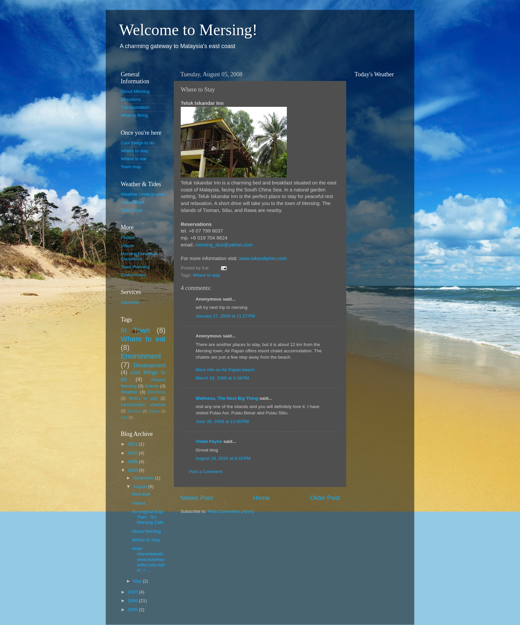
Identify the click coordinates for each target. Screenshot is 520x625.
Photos (128, 237)
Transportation (135, 107)
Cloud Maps (133, 202)
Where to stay (206, 275)
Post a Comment (206, 471)
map (124, 417)
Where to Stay (146, 539)
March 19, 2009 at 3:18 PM (222, 378)
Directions (131, 99)
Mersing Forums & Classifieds (139, 256)
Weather (129, 391)
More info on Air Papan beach (225, 369)
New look (141, 494)
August (140, 486)
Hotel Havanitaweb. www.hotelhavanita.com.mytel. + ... (148, 559)
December (144, 477)
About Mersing (135, 91)
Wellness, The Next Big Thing (227, 398)
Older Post (325, 497)
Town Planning (135, 266)
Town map (131, 166)
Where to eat (133, 158)
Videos (127, 245)
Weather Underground (143, 194)
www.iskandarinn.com (263, 258)
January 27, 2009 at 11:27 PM (225, 315)
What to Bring (134, 115)
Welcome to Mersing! (188, 29)
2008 (133, 470)
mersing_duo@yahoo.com (224, 244)
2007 (133, 592)
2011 (133, 444)
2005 (133, 609)
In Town (135, 330)
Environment (133, 274)
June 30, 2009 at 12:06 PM (222, 421)
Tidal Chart (132, 210)
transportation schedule (143, 404)
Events (152, 385)
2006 (133, 600)
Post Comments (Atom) (231, 511)
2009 (133, 461)
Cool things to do (137, 142)
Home (261, 497)
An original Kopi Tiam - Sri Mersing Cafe (147, 517)
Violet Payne (209, 441)
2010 (133, 453)
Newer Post (196, 497)
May (138, 581)
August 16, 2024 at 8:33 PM (223, 458)
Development (149, 365)
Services (134, 411)
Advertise (130, 302)
